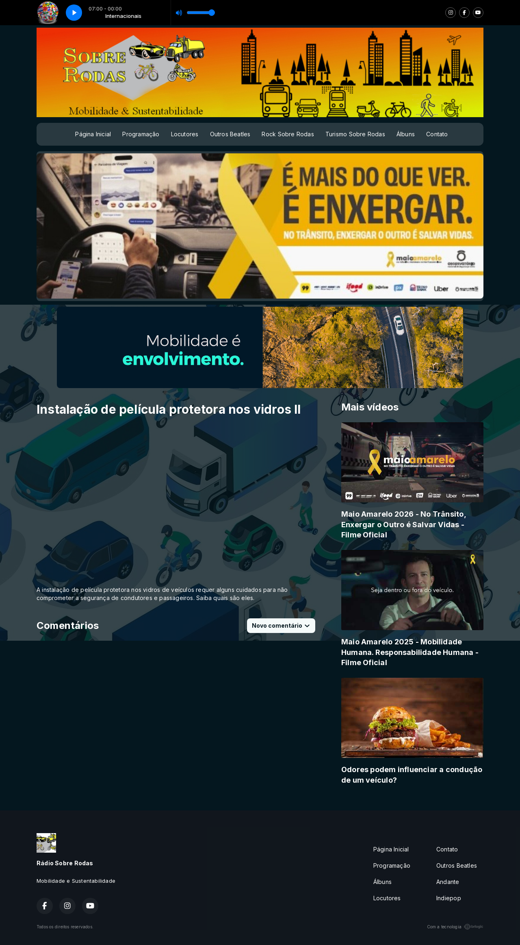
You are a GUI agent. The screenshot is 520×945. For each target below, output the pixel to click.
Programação (140, 134)
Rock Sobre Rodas (288, 134)
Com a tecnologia (455, 927)
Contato (437, 134)
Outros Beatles (230, 134)
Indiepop (448, 898)
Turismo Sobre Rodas (355, 134)
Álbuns (405, 134)
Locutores (185, 134)
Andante (447, 881)
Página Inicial (93, 134)
